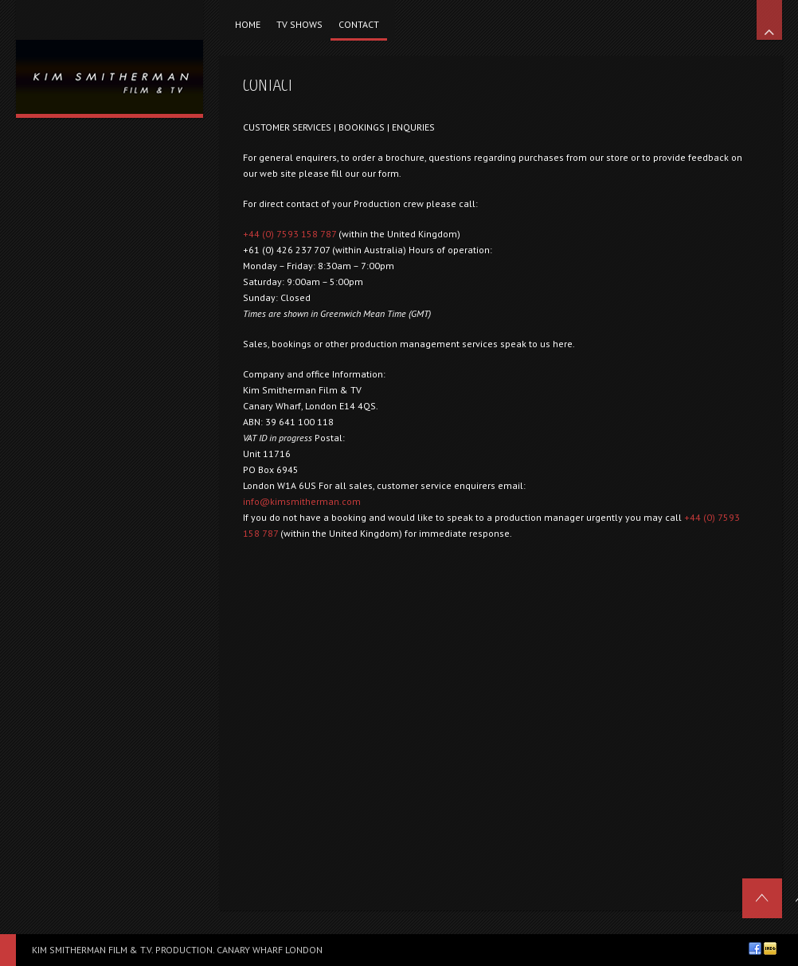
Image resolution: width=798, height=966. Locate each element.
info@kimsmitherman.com (302, 501)
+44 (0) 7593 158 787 (290, 234)
